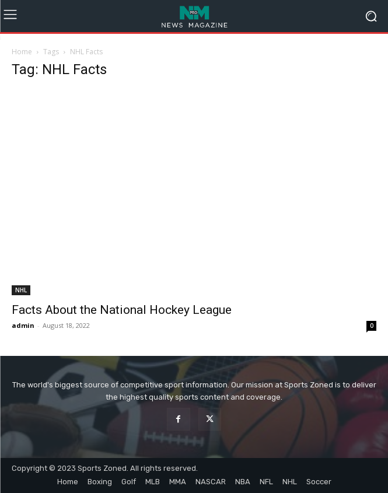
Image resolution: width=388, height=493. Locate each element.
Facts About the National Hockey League (122, 310)
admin (23, 325)
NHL (21, 290)
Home (22, 52)
